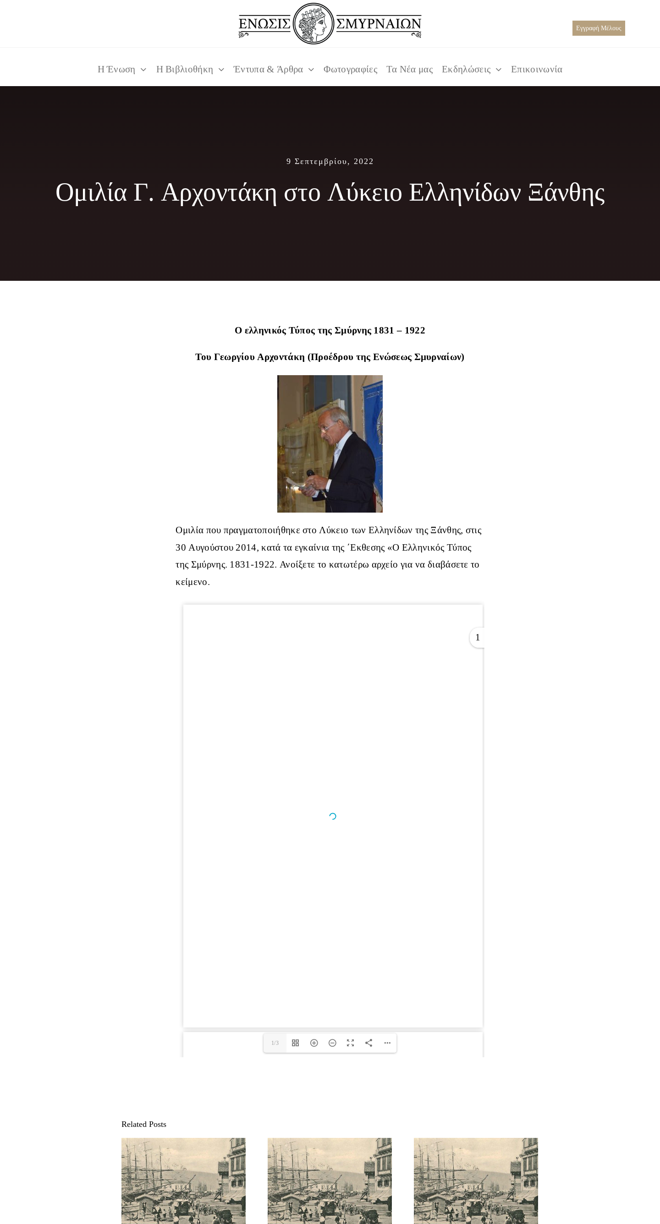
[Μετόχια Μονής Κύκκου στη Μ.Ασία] (476, 1185)
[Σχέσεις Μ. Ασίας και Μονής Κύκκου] (183, 1185)
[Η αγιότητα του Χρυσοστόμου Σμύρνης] (330, 1185)
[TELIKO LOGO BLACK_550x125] (330, 7)
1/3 (275, 1042)
